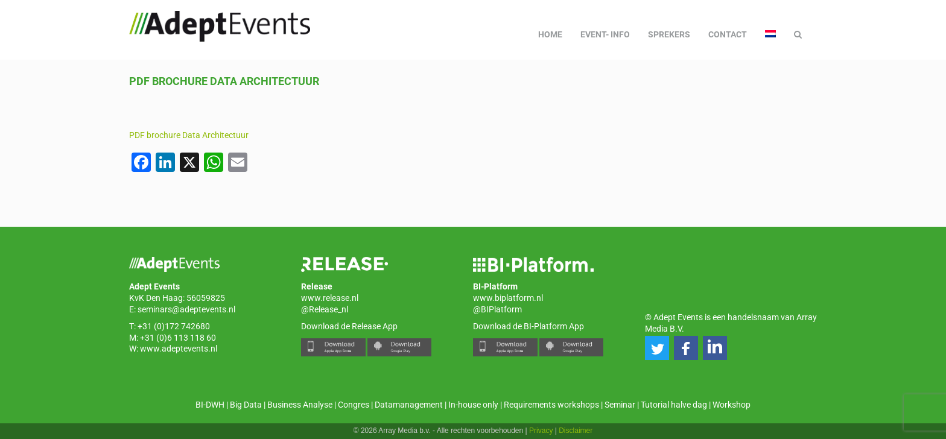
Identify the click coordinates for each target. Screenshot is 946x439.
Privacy (541, 430)
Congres (353, 404)
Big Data (246, 404)
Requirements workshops (551, 404)
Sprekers (669, 34)
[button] (657, 348)
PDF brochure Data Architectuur (189, 135)
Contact (727, 34)
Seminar (620, 404)
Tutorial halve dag (674, 404)
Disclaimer (575, 430)
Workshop (732, 404)
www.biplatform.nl (508, 298)
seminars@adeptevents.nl (186, 309)
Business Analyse (299, 404)
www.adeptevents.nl (178, 348)
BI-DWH (209, 404)
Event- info (605, 34)
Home (550, 34)
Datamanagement (409, 404)
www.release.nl (329, 298)
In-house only (473, 404)
